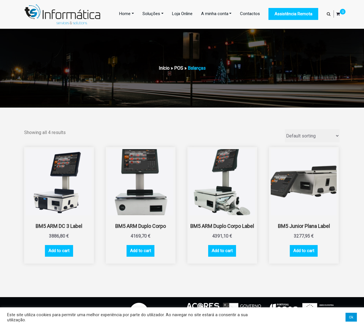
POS (178, 68)
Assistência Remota (293, 14)
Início (164, 68)
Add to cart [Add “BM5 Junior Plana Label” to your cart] (303, 250)
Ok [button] (351, 317)
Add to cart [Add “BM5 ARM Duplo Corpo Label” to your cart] (222, 250)
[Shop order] (312, 136)
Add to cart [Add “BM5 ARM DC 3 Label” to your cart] (58, 250)
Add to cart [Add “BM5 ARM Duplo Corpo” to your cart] (140, 250)
